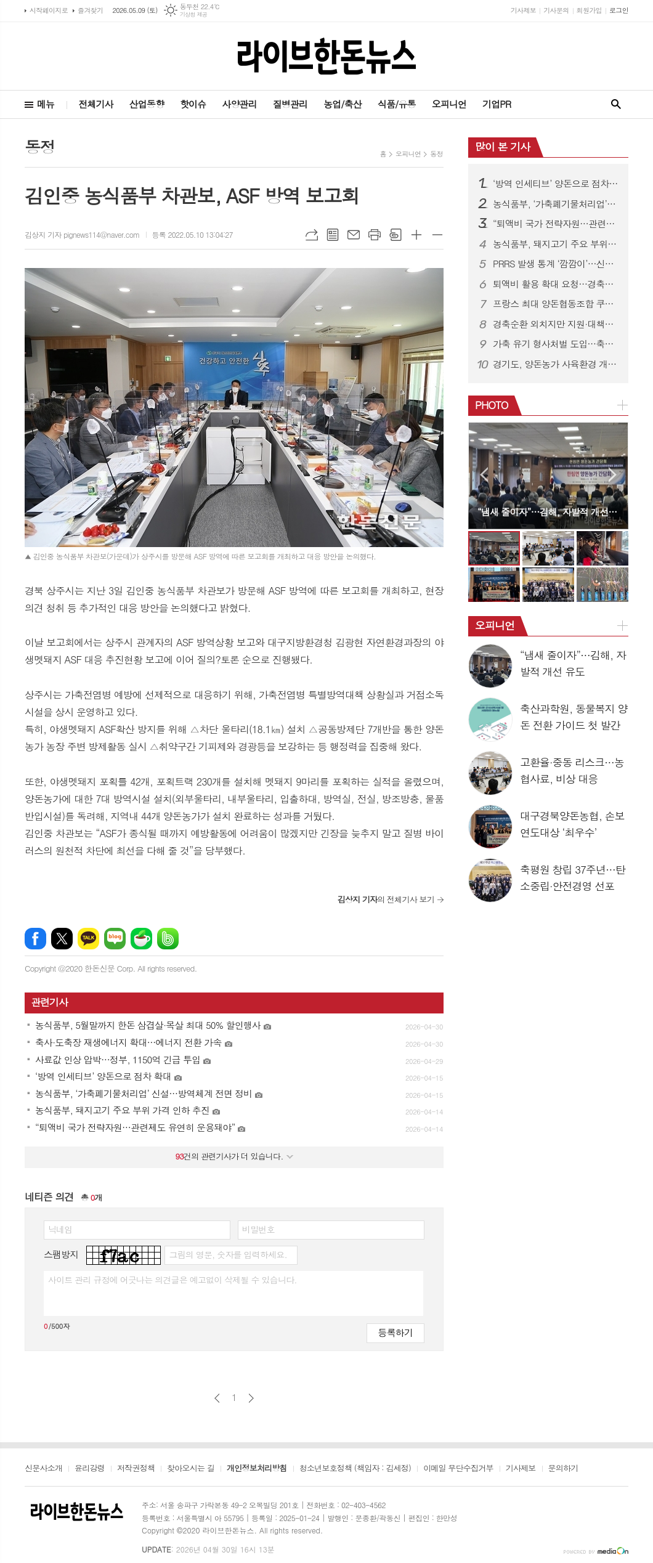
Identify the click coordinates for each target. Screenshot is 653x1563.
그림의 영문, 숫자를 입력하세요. (227, 1254)
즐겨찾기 (90, 10)
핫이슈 (193, 103)
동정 (436, 153)
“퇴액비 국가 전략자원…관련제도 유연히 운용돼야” (556, 223)
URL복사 (312, 235)
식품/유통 (397, 103)
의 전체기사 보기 (386, 899)
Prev (483, 475)
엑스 (62, 938)
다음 (251, 1398)
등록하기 (395, 1332)
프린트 (374, 235)
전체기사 (95, 103)
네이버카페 (141, 938)
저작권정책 (136, 1469)
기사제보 (523, 10)
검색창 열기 (616, 104)
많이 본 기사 (502, 146)
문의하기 (563, 1469)
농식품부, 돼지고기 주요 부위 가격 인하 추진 (556, 244)
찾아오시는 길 (190, 1469)
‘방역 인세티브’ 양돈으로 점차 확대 (556, 183)
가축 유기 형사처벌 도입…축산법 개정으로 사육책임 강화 (556, 344)
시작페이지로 (49, 10)
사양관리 (239, 103)
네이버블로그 (115, 938)
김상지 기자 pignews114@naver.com (82, 234)
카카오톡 (88, 938)
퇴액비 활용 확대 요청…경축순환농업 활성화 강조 (556, 284)
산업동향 (146, 103)
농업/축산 (342, 103)
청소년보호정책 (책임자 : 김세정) (355, 1469)
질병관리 (290, 103)
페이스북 (35, 938)
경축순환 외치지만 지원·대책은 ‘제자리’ (556, 324)
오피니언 (449, 103)
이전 (217, 1398)
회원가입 (589, 10)
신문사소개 (43, 1469)
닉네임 (60, 1229)
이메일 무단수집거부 (458, 1469)
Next (612, 475)
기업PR (496, 103)
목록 (332, 235)
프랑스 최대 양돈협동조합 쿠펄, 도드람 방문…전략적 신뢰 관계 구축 (556, 304)
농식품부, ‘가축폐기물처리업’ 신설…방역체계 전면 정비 (556, 204)
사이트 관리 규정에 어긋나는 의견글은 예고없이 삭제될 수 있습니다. (172, 1279)
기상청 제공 (194, 14)
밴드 (168, 938)
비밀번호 (258, 1229)
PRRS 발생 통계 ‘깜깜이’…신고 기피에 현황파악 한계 (556, 264)
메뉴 (45, 103)
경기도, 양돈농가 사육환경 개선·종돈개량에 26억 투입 (556, 364)
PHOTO (491, 404)
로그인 (618, 10)
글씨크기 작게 (437, 235)
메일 (353, 235)
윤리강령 (90, 1469)
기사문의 (556, 10)
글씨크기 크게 (416, 235)
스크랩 (395, 235)
